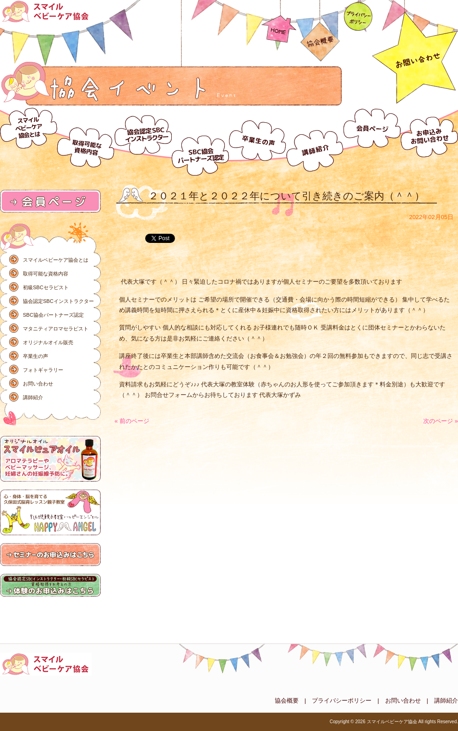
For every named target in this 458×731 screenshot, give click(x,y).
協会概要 (320, 31)
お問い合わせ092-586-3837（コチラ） (415, 52)
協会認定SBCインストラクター (143, 140)
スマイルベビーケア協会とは (28, 140)
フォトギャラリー (43, 370)
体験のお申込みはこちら (50, 586)
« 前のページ (131, 421)
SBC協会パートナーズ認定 (53, 315)
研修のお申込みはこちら (50, 555)
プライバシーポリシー (358, 16)
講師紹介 (315, 140)
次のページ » (440, 421)
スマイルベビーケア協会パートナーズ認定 (200, 140)
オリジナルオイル (50, 459)
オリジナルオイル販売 (48, 342)
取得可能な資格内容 (85, 140)
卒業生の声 (257, 140)
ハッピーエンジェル (50, 512)
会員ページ (372, 140)
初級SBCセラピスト (46, 287)
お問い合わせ (429, 140)
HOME (278, 22)
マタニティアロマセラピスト (55, 328)
